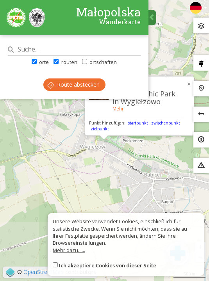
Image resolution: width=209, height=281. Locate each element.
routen (65, 62)
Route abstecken (73, 84)
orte (40, 62)
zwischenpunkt (165, 123)
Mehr (118, 108)
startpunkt (138, 123)
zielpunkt (100, 129)
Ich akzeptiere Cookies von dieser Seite (107, 265)
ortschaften (99, 62)
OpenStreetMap (43, 272)
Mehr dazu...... (69, 250)
